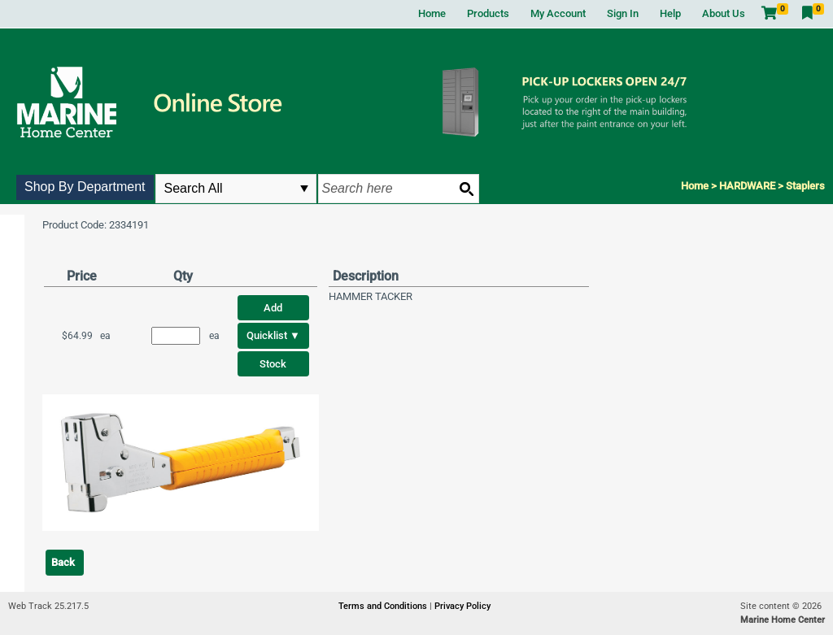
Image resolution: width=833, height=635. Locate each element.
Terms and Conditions (384, 606)
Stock (272, 364)
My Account (558, 13)
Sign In (623, 13)
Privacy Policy (462, 606)
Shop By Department (85, 187)
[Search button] (466, 188)
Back (63, 562)
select (304, 188)
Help (670, 13)
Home (432, 13)
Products (488, 13)
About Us (723, 13)
